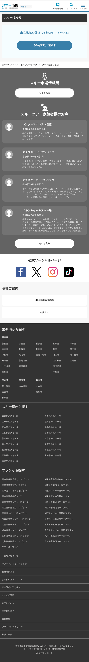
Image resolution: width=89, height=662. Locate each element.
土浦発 (73, 360)
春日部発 (23, 366)
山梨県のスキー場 (10, 433)
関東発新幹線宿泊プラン (13, 496)
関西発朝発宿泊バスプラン (57, 507)
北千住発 (6, 366)
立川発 (5, 372)
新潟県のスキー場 (10, 438)
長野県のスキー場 (53, 433)
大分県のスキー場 (53, 455)
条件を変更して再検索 (45, 45)
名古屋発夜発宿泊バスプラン (58, 524)
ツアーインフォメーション (14, 564)
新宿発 (5, 343)
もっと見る (44, 92)
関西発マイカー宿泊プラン (14, 513)
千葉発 (56, 372)
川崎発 (39, 349)
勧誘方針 (44, 312)
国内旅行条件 (8, 611)
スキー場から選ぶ (50, 65)
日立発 (73, 349)
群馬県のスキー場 (53, 427)
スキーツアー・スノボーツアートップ (19, 65)
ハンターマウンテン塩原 (37, 124)
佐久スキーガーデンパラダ (38, 152)
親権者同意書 (8, 572)
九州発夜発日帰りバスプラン (58, 536)
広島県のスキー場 (10, 455)
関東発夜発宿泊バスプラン (57, 485)
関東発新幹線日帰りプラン (57, 496)
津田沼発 (57, 366)
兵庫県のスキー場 (10, 450)
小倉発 (39, 386)
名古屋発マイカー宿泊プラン (15, 530)
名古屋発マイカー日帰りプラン (59, 530)
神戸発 (5, 397)
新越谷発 (23, 360)
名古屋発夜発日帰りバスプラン (59, 519)
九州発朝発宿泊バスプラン (14, 541)
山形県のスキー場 (10, 421)
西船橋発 (57, 360)
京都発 (5, 392)
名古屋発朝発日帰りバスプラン (16, 519)
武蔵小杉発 (41, 355)
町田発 (5, 360)
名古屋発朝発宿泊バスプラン (15, 524)
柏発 (55, 349)
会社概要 (6, 619)
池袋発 (5, 355)
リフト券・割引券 (10, 547)
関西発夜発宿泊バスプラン (14, 507)
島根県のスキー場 (53, 450)
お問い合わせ (8, 603)
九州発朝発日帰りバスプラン (15, 536)
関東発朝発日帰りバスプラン (15, 479)
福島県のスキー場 (53, 421)
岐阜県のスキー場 (53, 438)
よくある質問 (8, 595)
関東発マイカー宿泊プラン (14, 491)
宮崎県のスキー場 (10, 461)
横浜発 (39, 343)
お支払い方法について (12, 579)
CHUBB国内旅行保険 (44, 300)
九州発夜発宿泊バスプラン (57, 541)
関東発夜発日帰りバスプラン (58, 479)
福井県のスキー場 (10, 444)
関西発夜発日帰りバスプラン (58, 502)
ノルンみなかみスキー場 (37, 210)
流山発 (56, 355)
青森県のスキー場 (10, 416)
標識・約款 (7, 634)
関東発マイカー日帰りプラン (58, 491)
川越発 (22, 349)
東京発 (5, 349)
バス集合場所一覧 (10, 556)
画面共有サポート (44, 653)
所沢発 (22, 355)
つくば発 (74, 355)
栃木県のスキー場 (10, 427)
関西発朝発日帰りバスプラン (15, 502)
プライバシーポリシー (12, 627)
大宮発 (22, 343)
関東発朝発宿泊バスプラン (14, 485)
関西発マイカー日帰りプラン (58, 513)
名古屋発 (23, 386)
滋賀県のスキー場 (53, 444)
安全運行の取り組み (11, 587)
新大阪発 (6, 386)
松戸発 (56, 343)
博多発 (39, 392)
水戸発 (73, 343)
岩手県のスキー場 (53, 416)
